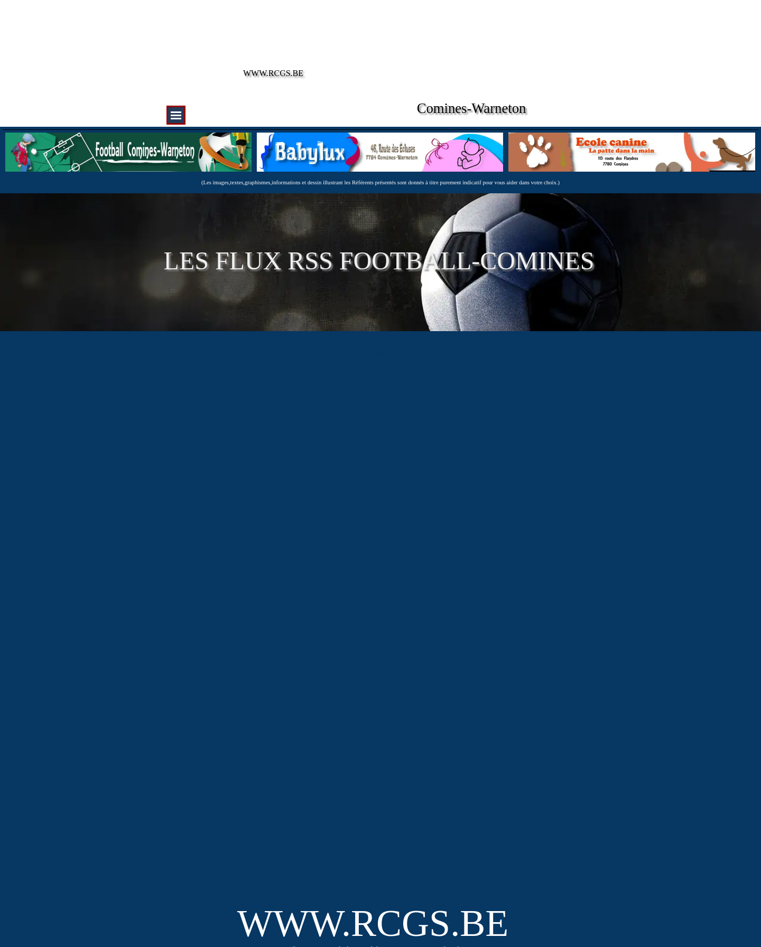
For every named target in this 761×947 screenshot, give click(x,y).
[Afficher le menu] (175, 115)
